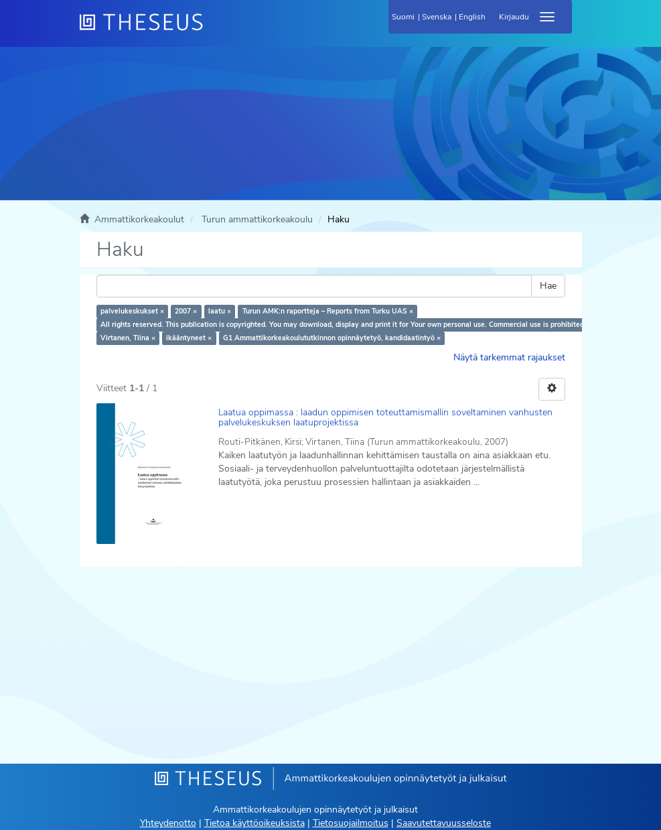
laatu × (219, 311)
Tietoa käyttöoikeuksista (254, 823)
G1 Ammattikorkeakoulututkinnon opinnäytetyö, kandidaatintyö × (332, 338)
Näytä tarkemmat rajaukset (509, 357)
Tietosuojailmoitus (350, 823)
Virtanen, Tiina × (127, 338)
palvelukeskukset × (132, 311)
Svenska (436, 16)
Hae (548, 285)
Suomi (403, 16)
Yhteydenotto (168, 823)
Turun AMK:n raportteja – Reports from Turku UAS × (327, 311)
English (472, 16)
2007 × (186, 311)
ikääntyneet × (189, 338)
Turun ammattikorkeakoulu (257, 219)
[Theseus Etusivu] (214, 30)
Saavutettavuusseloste (443, 823)
